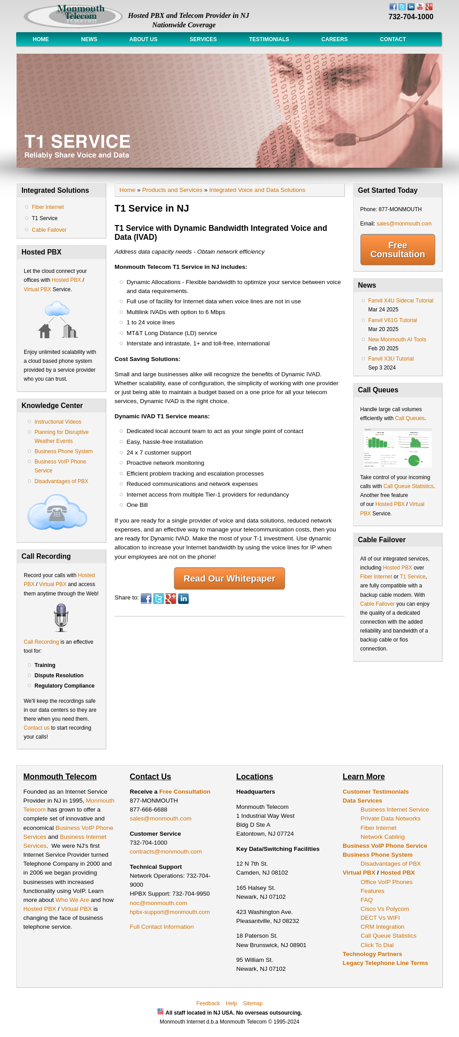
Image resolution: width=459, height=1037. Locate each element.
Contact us (36, 728)
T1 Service (44, 218)
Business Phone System (64, 451)
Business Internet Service (395, 809)
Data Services (362, 800)
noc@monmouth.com (158, 903)
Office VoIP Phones (387, 882)
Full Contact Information (162, 926)
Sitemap (253, 1003)
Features (373, 891)
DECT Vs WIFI (380, 917)
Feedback (208, 1003)
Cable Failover (49, 230)
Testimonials (269, 39)
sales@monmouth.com (404, 224)
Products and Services (172, 190)
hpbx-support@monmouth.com (170, 912)
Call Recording (41, 642)
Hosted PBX (66, 280)
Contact (393, 39)
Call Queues (409, 418)
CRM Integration (383, 926)
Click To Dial (377, 945)
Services (203, 39)
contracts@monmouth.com (166, 851)
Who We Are (73, 900)
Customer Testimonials (376, 791)
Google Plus (170, 598)
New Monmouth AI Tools (397, 339)
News (89, 39)
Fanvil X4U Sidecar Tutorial (400, 301)
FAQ (367, 900)
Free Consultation (397, 249)
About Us (143, 39)
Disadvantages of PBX (61, 481)
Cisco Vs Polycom (385, 908)
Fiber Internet (48, 207)
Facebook (146, 598)
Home (41, 39)
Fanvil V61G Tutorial (392, 320)
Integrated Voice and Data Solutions (257, 190)
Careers (335, 39)
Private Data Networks (391, 818)
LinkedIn (183, 598)
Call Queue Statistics (408, 486)
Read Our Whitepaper (229, 578)
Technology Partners (373, 954)
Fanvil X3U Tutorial (391, 359)
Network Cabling (383, 836)
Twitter (158, 598)
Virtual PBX (38, 289)
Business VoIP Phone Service (385, 845)
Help (231, 1003)
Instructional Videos (58, 422)
